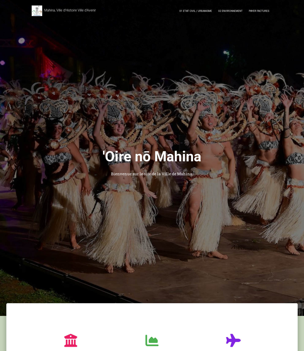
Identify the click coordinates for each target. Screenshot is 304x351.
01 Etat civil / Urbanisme (195, 11)
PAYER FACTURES (259, 11)
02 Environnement (230, 11)
